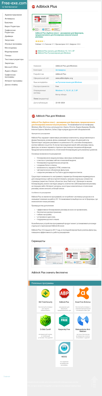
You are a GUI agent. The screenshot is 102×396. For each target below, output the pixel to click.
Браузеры (9, 22)
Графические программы (10, 76)
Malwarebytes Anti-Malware (83, 330)
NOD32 (64, 357)
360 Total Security (45, 302)
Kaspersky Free (64, 329)
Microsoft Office (11, 67)
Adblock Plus (64, 302)
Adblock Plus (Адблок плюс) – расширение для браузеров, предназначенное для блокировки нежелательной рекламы (59, 35)
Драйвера (9, 36)
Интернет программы (13, 81)
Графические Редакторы (10, 31)
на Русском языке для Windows (69, 82)
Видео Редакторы (12, 26)
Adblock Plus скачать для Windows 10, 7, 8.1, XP (56, 51)
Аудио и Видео (11, 71)
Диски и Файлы (11, 85)
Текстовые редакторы (14, 59)
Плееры (8, 55)
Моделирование (11, 52)
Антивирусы (10, 19)
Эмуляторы (9, 63)
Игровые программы (13, 44)
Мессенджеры (11, 48)
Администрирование (13, 15)
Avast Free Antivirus (83, 302)
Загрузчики (9, 40)
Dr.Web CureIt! (45, 329)
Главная (7, 376)
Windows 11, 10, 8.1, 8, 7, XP (67, 90)
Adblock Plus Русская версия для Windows (54, 53)
